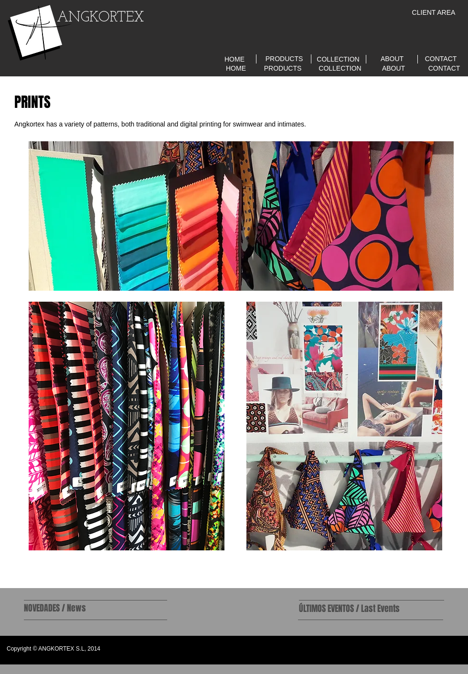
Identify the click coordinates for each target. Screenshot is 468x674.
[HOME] (234, 59)
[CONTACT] (441, 58)
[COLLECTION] (338, 59)
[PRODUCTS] (284, 58)
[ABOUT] (392, 58)
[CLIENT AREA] (433, 12)
